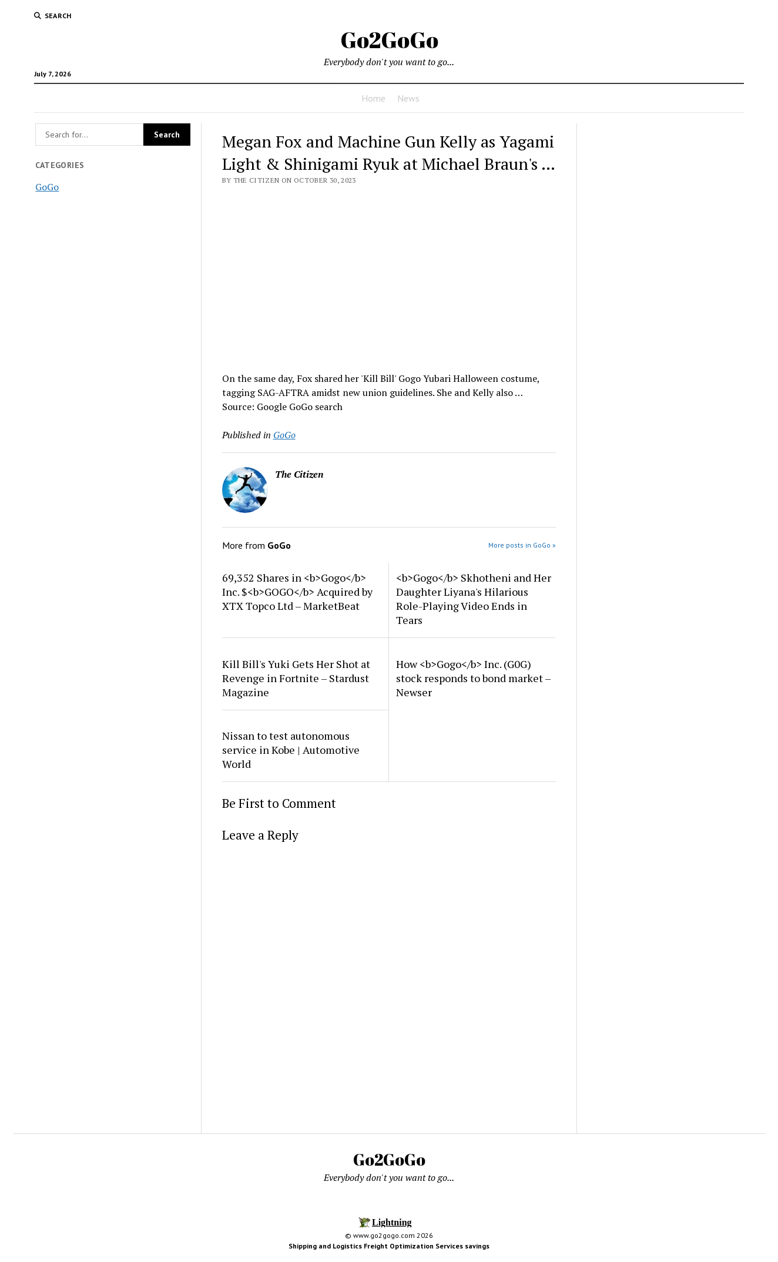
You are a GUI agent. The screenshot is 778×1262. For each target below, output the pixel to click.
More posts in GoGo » (522, 545)
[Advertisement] (389, 275)
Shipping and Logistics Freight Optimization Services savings (389, 1245)
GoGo (47, 186)
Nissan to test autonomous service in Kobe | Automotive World (291, 750)
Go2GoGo (389, 40)
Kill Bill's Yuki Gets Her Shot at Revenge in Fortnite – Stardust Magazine (296, 678)
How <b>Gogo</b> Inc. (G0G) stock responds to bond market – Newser (473, 678)
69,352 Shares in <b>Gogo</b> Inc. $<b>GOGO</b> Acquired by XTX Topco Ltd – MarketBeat (297, 591)
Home (373, 98)
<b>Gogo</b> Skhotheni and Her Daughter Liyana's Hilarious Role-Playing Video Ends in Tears (473, 598)
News (408, 98)
